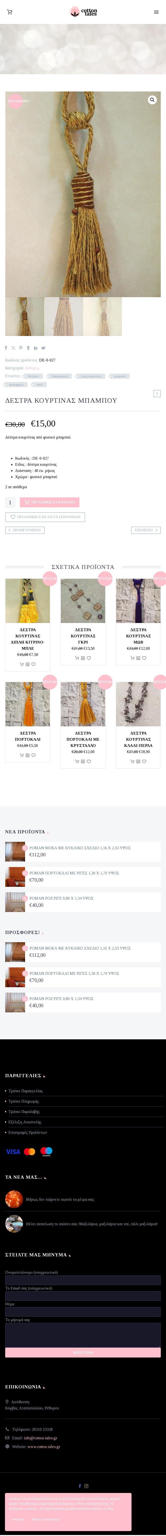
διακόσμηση (60, 377)
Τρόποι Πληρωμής (23, 1102)
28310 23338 (42, 1430)
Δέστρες (31, 369)
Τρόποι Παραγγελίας (25, 1092)
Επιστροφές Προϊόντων (27, 1133)
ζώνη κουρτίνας (91, 377)
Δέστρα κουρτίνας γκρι (83, 637)
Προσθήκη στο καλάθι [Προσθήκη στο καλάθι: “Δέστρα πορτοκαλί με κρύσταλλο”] (77, 763)
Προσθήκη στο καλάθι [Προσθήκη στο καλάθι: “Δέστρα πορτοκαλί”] (22, 757)
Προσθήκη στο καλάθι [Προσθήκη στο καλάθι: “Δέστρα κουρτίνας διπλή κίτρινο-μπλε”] (22, 666)
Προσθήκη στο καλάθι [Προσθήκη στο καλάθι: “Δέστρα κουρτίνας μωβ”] (132, 659)
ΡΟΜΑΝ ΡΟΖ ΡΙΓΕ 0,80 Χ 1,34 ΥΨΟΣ (62, 899)
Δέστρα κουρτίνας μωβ (138, 637)
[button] (152, 99)
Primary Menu (156, 12)
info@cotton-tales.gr (40, 1439)
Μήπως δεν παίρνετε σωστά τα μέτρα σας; (60, 1201)
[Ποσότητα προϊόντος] (10, 503)
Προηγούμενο (23, 531)
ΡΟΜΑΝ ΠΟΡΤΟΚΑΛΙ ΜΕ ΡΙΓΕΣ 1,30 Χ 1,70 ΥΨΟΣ (74, 874)
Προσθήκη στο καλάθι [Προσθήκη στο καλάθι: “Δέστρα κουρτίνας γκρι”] (77, 659)
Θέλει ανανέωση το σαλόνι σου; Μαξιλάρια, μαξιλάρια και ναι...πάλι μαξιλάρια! (92, 1225)
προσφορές (16, 386)
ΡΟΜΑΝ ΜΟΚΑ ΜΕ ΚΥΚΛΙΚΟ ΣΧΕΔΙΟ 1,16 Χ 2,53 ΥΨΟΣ (80, 849)
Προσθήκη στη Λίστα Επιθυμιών (45, 518)
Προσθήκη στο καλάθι (49, 504)
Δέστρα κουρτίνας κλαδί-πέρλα (138, 740)
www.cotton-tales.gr (44, 1448)
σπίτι (40, 386)
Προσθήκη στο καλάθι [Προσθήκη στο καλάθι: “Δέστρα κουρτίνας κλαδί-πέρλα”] (132, 763)
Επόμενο (147, 531)
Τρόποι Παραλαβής (24, 1113)
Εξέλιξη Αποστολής (24, 1123)
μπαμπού (120, 377)
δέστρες (33, 377)
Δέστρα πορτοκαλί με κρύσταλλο (83, 740)
